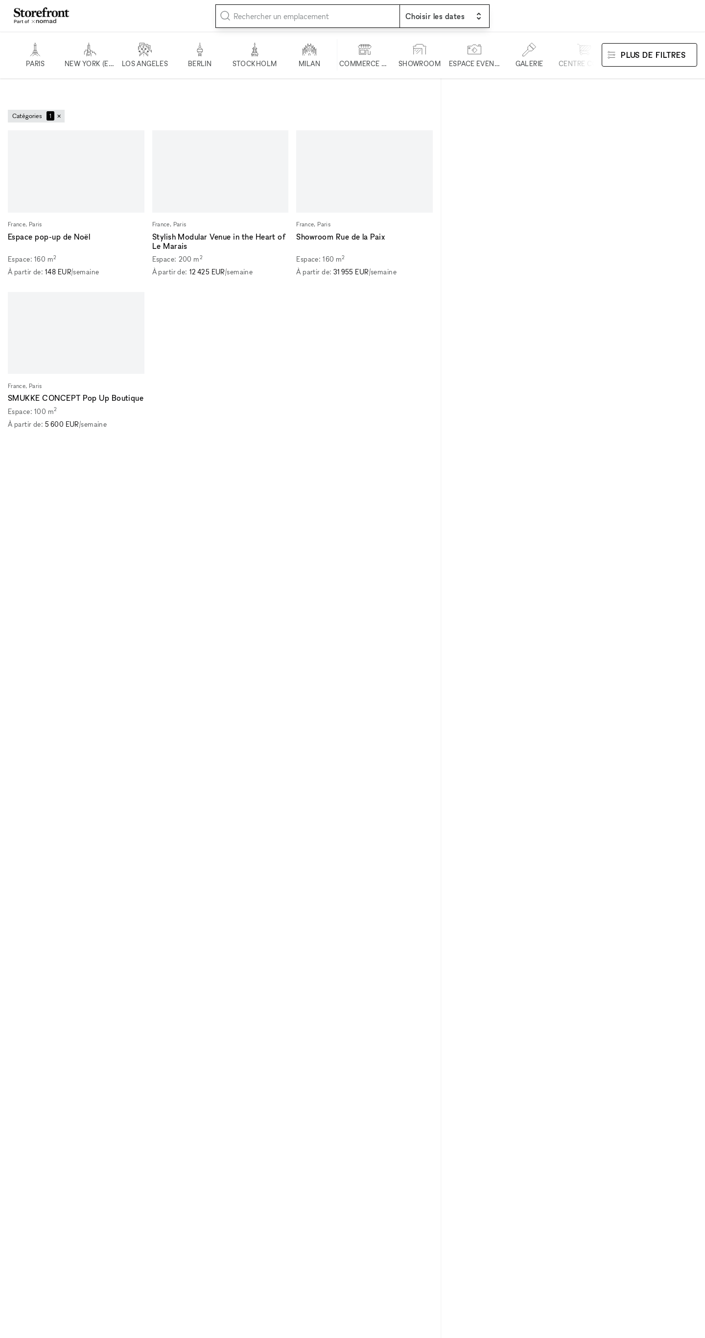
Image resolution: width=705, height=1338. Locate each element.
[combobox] (307, 16)
